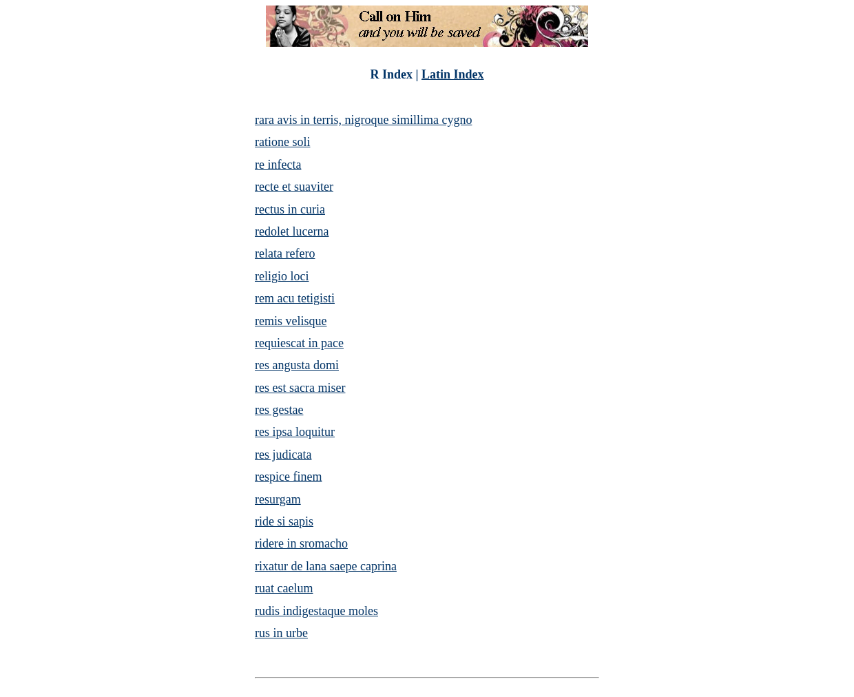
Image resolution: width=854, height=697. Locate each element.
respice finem (288, 476)
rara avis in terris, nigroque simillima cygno (363, 120)
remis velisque (290, 321)
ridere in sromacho (301, 543)
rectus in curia (290, 209)
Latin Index (452, 74)
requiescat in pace (299, 343)
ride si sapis (284, 521)
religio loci (282, 276)
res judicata (283, 454)
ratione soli (282, 142)
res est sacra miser (300, 388)
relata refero (285, 253)
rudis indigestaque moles (316, 611)
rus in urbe (281, 633)
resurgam (278, 499)
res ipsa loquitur (295, 432)
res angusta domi (297, 365)
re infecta (278, 164)
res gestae (279, 410)
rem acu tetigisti (295, 298)
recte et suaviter (294, 187)
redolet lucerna (292, 231)
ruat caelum (284, 588)
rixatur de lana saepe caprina (326, 566)
